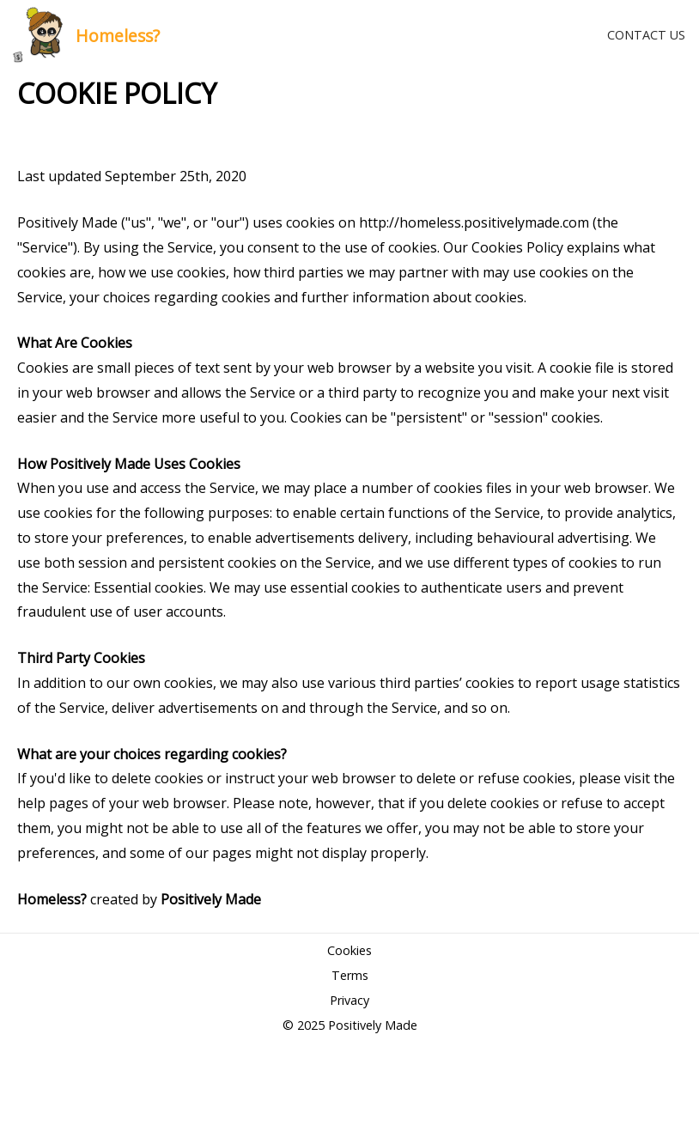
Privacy (349, 1000)
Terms (349, 975)
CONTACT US (646, 35)
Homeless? (118, 35)
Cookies (349, 950)
